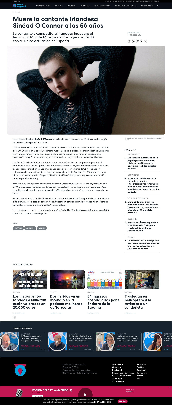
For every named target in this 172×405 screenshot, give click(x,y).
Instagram (142, 373)
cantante (30, 228)
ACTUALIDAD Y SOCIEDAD (30, 346)
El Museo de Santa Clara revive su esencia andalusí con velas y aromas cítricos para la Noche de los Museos (80, 338)
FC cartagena (149, 1)
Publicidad (117, 370)
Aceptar (122, 401)
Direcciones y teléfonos (123, 373)
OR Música (130, 391)
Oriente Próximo (118, 1)
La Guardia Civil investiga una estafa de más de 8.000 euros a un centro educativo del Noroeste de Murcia (143, 244)
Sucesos (16, 13)
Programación (146, 6)
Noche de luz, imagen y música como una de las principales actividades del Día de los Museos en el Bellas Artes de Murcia (127, 338)
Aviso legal (117, 378)
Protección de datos (121, 375)
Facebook (141, 370)
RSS (138, 378)
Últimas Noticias (130, 1)
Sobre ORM (117, 364)
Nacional (71, 6)
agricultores (133, 175)
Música (42, 228)
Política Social (134, 154)
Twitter (140, 367)
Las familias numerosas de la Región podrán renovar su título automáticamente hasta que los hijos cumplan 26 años (143, 163)
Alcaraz (156, 1)
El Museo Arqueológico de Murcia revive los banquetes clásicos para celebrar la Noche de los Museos (32, 338)
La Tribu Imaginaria (102, 6)
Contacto (141, 364)
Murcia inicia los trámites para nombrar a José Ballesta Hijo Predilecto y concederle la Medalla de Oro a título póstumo (143, 207)
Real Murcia (140, 1)
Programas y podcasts (124, 6)
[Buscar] (157, 5)
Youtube (141, 375)
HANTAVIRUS (108, 1)
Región (58, 6)
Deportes (84, 6)
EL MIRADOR (25, 334)
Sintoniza (116, 367)
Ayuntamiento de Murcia (138, 198)
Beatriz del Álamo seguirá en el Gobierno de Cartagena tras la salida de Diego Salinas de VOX (143, 226)
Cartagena (132, 219)
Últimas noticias (43, 6)
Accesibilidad (118, 381)
